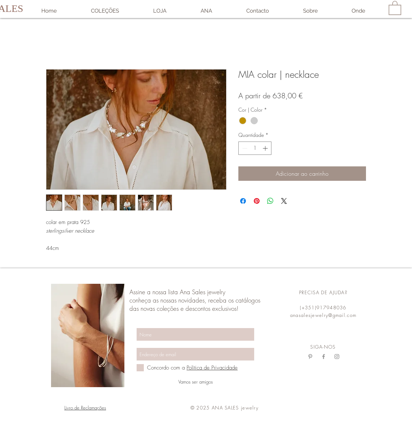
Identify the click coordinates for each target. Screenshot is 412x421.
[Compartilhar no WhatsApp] (270, 201)
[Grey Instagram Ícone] (337, 356)
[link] (395, 7)
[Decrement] (243, 148)
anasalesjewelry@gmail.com (323, 315)
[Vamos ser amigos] (195, 382)
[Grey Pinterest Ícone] (310, 356)
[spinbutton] (254, 148)
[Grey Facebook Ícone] (323, 356)
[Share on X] (284, 201)
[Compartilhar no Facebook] (243, 201)
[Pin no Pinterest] (256, 201)
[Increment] (265, 148)
